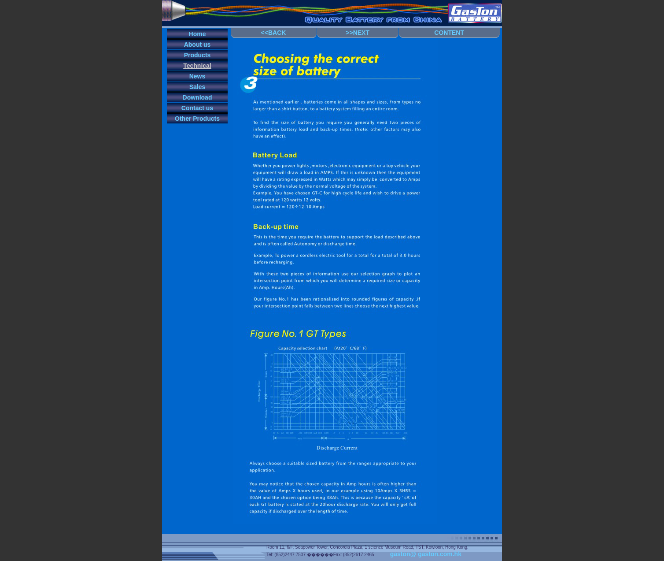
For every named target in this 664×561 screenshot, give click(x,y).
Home (197, 33)
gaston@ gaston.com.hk (425, 553)
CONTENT (449, 32)
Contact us (197, 107)
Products (197, 55)
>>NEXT (357, 32)
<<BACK (273, 32)
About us (197, 44)
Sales (197, 86)
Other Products (197, 118)
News (197, 76)
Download (197, 97)
